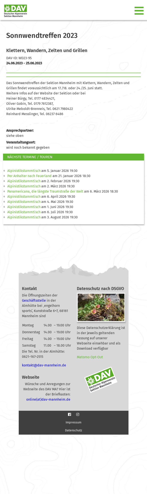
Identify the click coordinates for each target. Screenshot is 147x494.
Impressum (73, 422)
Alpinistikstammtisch (23, 171)
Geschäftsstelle (34, 300)
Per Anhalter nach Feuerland (29, 176)
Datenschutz (73, 430)
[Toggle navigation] (139, 11)
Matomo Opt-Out (90, 357)
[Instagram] (78, 414)
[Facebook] (69, 414)
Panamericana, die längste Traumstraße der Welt (45, 191)
